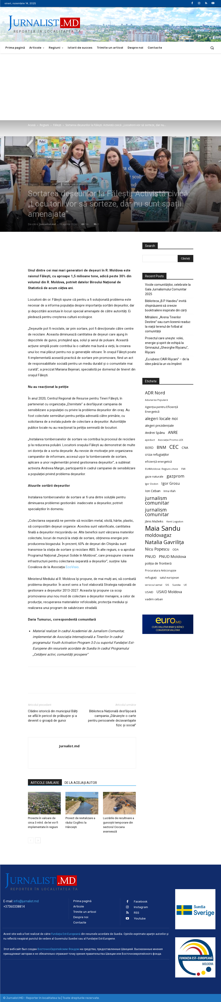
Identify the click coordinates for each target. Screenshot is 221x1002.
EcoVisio (72, 567)
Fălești (57, 125)
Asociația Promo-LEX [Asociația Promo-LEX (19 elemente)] (170, 439)
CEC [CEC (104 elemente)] (174, 446)
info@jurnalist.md (26, 901)
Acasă (32, 125)
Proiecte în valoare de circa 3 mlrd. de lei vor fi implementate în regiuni (43, 822)
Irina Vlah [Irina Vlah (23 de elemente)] (170, 491)
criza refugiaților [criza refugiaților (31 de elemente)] (157, 454)
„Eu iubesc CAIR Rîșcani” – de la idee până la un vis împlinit (167, 361)
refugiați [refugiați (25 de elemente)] (151, 578)
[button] (212, 47)
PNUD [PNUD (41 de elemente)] (150, 556)
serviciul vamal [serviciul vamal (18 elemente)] (153, 584)
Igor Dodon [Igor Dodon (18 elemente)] (151, 483)
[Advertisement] (110, 87)
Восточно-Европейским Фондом (58, 949)
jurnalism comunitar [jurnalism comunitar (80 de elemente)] (157, 500)
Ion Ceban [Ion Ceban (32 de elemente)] (152, 491)
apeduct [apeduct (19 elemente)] (150, 439)
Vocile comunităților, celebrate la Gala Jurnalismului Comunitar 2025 (168, 289)
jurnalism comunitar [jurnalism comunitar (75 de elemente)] (157, 512)
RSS (136, 912)
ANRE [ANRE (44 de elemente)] (173, 432)
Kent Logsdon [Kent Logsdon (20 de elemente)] (174, 521)
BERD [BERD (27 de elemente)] (149, 447)
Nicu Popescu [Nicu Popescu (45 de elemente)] (157, 549)
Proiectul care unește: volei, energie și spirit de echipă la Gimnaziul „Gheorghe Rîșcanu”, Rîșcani (166, 345)
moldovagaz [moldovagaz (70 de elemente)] (158, 535)
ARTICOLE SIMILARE (45, 783)
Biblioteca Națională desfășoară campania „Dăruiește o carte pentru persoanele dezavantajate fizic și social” (112, 718)
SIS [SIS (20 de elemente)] (167, 584)
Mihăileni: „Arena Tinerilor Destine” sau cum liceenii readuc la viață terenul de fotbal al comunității (167, 324)
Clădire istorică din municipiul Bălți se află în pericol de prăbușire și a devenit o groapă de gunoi (53, 716)
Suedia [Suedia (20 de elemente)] (176, 584)
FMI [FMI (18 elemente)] (183, 468)
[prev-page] (31, 840)
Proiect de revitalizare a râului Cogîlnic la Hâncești (80, 822)
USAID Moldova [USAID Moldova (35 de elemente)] (169, 592)
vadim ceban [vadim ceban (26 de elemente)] (154, 599)
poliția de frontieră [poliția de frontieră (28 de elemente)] (158, 563)
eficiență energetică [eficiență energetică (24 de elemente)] (158, 462)
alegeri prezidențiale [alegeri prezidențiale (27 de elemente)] (159, 425)
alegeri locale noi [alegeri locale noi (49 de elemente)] (161, 418)
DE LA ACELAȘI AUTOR (81, 783)
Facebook (140, 901)
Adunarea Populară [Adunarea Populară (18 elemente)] (156, 400)
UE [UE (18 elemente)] (185, 584)
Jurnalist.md (47, 224)
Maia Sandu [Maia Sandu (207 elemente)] (163, 528)
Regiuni (44, 125)
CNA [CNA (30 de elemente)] (185, 447)
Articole (56, 184)
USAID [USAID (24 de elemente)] (149, 592)
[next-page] (38, 840)
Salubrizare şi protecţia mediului (80, 184)
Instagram (141, 907)
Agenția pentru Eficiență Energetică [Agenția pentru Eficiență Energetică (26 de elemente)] (161, 409)
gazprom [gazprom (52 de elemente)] (175, 476)
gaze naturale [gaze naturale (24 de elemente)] (154, 476)
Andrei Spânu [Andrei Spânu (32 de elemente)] (155, 432)
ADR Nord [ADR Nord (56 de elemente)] (155, 392)
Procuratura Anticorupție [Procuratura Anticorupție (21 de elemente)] (160, 570)
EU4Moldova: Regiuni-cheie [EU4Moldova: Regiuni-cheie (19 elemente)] (161, 468)
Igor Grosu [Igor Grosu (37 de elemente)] (170, 483)
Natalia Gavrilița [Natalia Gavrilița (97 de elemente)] (164, 542)
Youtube (140, 918)
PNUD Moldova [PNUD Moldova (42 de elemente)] (172, 556)
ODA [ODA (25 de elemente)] (176, 549)
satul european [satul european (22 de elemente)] (169, 578)
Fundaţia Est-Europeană (65, 934)
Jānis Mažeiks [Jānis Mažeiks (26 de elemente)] (154, 521)
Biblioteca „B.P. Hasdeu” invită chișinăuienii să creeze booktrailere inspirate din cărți (166, 305)
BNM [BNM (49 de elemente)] (161, 447)
